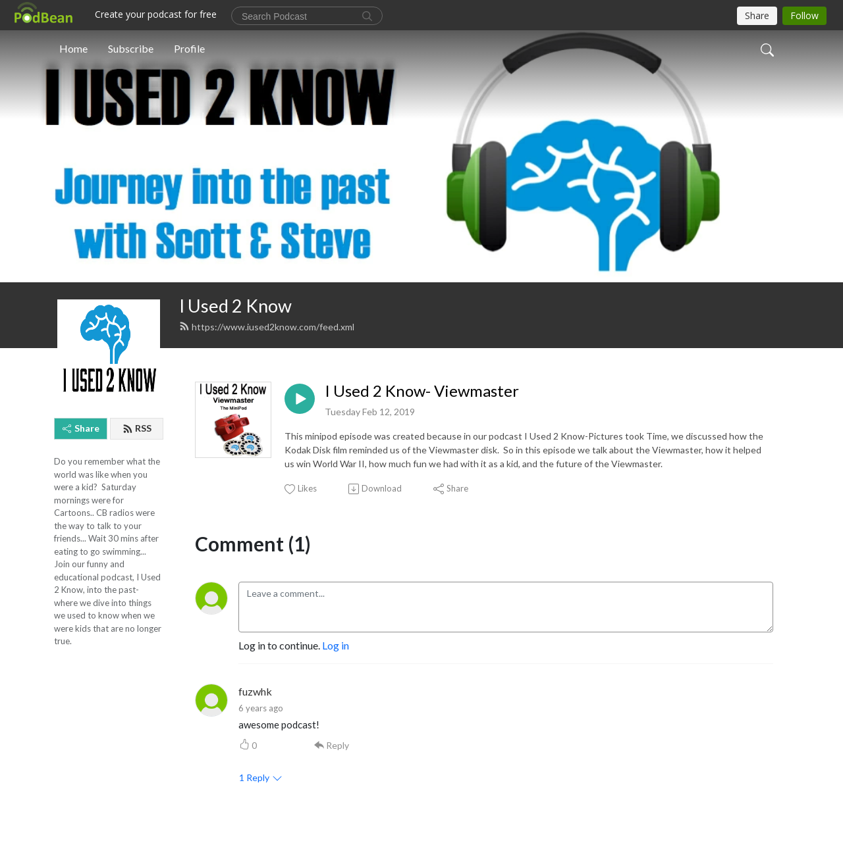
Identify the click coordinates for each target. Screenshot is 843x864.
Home (73, 48)
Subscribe (130, 48)
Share (81, 428)
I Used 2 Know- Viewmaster (422, 391)
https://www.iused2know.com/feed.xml (266, 326)
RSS (136, 428)
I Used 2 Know (235, 306)
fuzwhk (255, 691)
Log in (335, 645)
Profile (189, 48)
